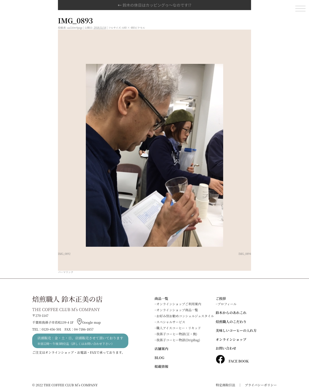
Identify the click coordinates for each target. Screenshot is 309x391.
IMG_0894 (245, 254)
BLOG (159, 357)
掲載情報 (161, 366)
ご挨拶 (221, 298)
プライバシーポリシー (261, 385)
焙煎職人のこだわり (231, 321)
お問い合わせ (226, 348)
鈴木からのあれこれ (231, 312)
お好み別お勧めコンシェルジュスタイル (185, 316)
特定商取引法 (225, 385)
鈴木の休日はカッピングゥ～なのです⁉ (154, 5)
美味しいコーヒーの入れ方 (236, 330)
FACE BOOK (232, 361)
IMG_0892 (64, 254)
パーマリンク (65, 272)
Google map (89, 322)
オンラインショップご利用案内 (178, 304)
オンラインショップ (231, 339)
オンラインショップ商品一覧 (177, 310)
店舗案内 (161, 348)
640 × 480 (128, 27)
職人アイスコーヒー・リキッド (178, 328)
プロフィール (227, 304)
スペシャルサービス (170, 322)
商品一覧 (161, 298)
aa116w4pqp (74, 27)
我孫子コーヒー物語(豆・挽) (176, 334)
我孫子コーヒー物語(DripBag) (178, 340)
